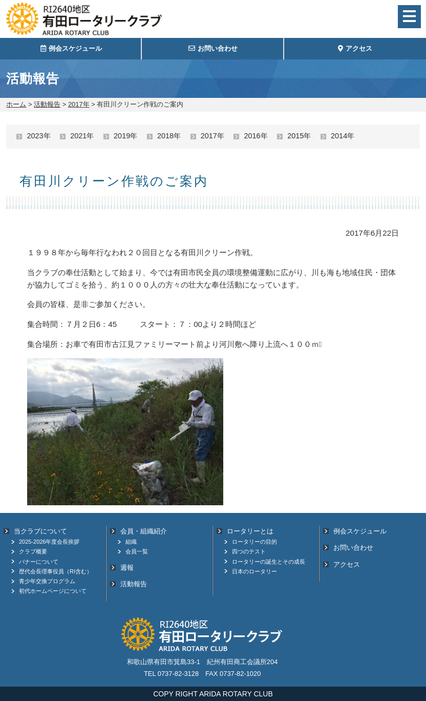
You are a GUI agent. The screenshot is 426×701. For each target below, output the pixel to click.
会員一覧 (136, 551)
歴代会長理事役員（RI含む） (55, 571)
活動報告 (47, 104)
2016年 (255, 136)
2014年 (342, 136)
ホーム (16, 104)
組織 (131, 542)
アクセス (346, 564)
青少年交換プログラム (47, 581)
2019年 (125, 136)
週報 (127, 567)
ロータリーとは (250, 531)
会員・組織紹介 (143, 531)
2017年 (79, 104)
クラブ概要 (33, 551)
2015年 (299, 136)
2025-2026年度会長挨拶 (49, 542)
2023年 (38, 136)
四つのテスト (249, 551)
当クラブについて (40, 531)
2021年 (82, 136)
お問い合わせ (353, 547)
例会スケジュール (360, 531)
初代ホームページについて (53, 591)
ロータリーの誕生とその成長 (268, 562)
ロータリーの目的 (254, 542)
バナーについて (38, 562)
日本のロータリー (254, 571)
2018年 (169, 136)
